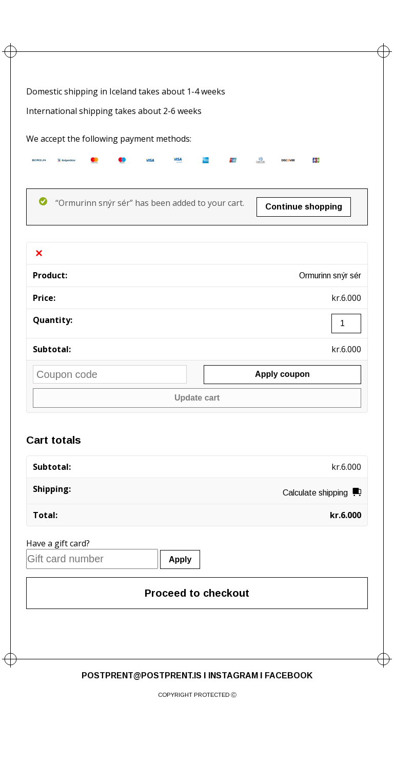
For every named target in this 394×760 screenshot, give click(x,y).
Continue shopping (303, 206)
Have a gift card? (58, 543)
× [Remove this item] (39, 253)
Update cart (197, 397)
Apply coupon (282, 374)
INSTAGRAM (233, 675)
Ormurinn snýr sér (330, 275)
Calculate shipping (315, 492)
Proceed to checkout (197, 593)
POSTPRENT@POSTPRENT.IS (142, 675)
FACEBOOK (288, 675)
